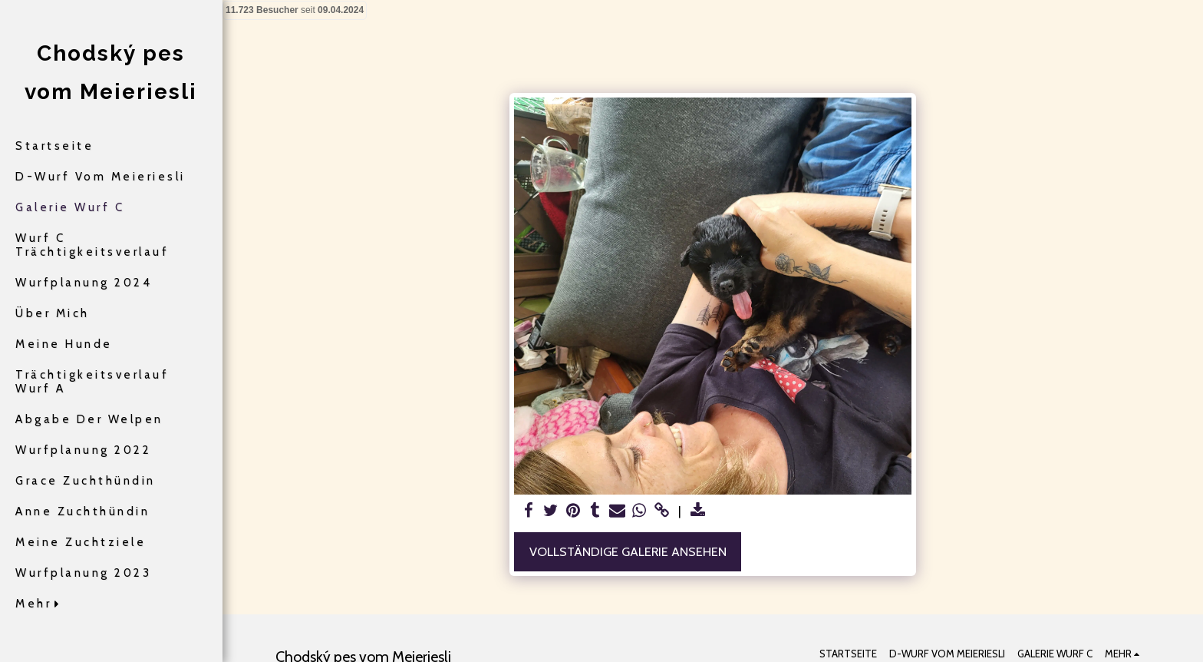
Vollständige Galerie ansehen (628, 551)
